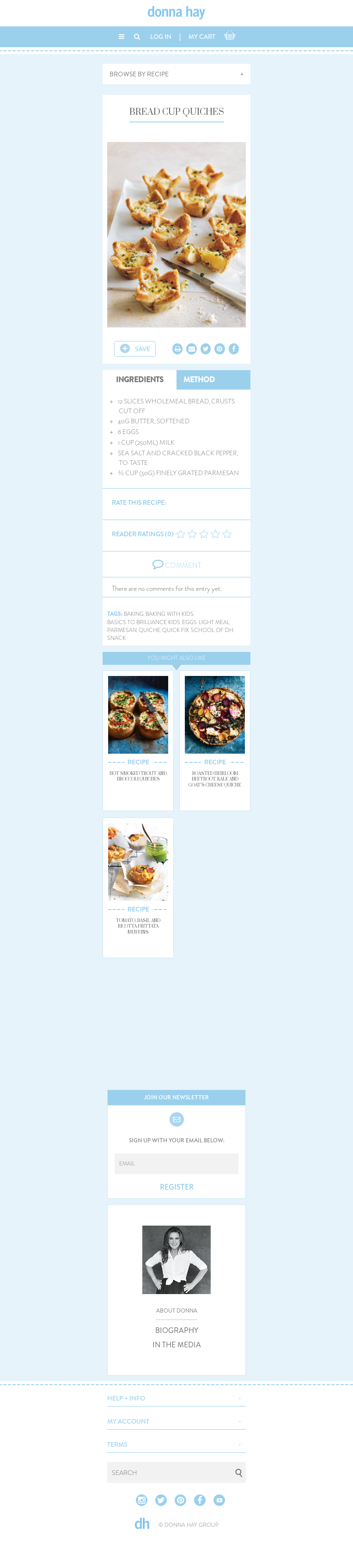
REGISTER (177, 1187)
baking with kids (170, 614)
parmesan (122, 630)
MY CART (202, 36)
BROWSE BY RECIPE (139, 74)
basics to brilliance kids (143, 622)
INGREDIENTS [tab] (140, 379)
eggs (189, 622)
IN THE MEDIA (176, 1345)
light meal (214, 622)
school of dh (212, 630)
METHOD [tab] (199, 379)
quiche (149, 630)
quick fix (175, 630)
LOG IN (160, 36)
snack (116, 638)
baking (134, 614)
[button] (176, 1397)
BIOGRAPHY (176, 1331)
